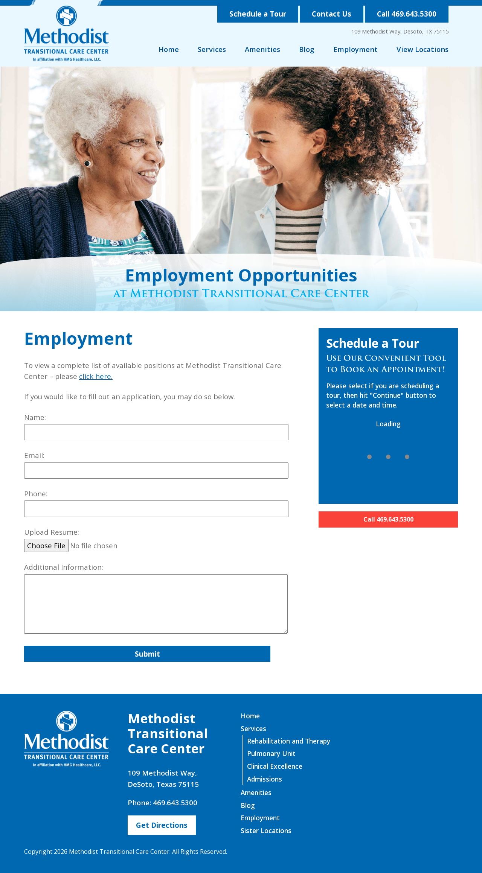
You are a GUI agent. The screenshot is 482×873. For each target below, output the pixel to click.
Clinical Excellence (274, 766)
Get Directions (162, 825)
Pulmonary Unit (271, 753)
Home (169, 49)
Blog (306, 49)
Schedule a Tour (257, 13)
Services (212, 49)
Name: (156, 426)
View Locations (422, 49)
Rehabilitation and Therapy (288, 740)
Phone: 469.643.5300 (162, 802)
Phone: (156, 503)
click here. (96, 376)
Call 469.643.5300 (406, 13)
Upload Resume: (156, 539)
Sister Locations (266, 830)
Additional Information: (156, 599)
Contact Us (331, 13)
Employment (355, 49)
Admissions (264, 778)
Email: (156, 464)
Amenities (262, 49)
